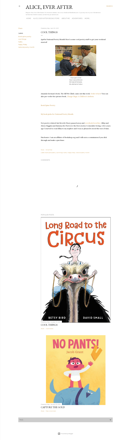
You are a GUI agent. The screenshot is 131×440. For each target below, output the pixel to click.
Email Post (49, 150)
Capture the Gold (53, 407)
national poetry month (26, 47)
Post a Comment (51, 411)
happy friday (22, 44)
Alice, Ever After (49, 7)
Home (28, 18)
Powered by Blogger (65, 433)
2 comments (49, 328)
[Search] (109, 6)
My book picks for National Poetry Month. (57, 114)
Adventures (77, 18)
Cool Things (49, 324)
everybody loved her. (93, 123)
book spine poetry (24, 36)
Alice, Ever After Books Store (46, 18)
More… (87, 18)
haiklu (20, 42)
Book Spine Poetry (48, 105)
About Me (66, 18)
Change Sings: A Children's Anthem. (80, 96)
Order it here (96, 94)
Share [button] (20, 28)
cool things (22, 39)
